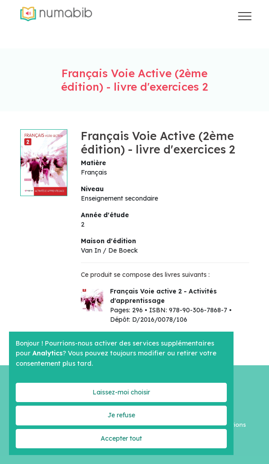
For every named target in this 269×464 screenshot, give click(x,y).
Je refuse (121, 415)
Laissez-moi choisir (121, 392)
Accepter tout (121, 438)
